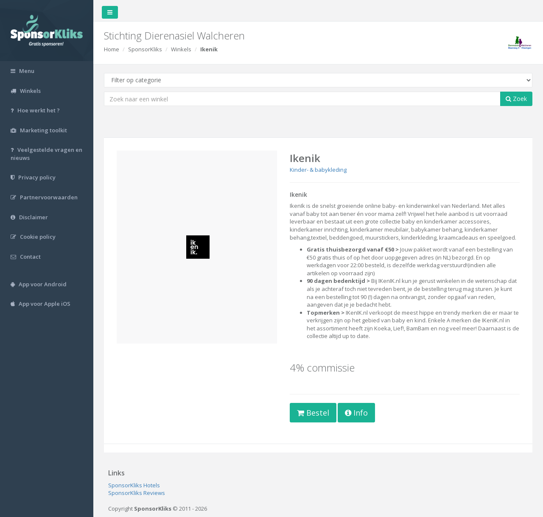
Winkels (181, 49)
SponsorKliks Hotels (134, 485)
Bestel (313, 413)
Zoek (516, 99)
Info (356, 413)
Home (111, 49)
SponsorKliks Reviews (136, 493)
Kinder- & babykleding (318, 169)
